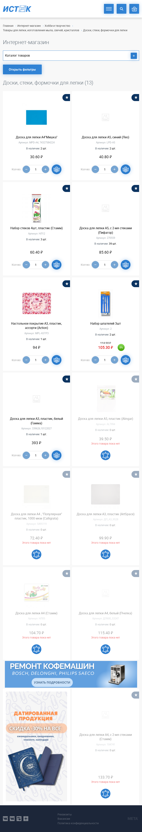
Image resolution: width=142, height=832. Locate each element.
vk (5, 818)
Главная (8, 26)
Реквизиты (65, 814)
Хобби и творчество (57, 26)
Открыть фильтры (22, 69)
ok (19, 818)
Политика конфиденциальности (78, 823)
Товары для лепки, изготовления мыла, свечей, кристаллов (41, 30)
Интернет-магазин (29, 26)
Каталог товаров (71, 56)
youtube (25, 818)
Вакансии (64, 818)
